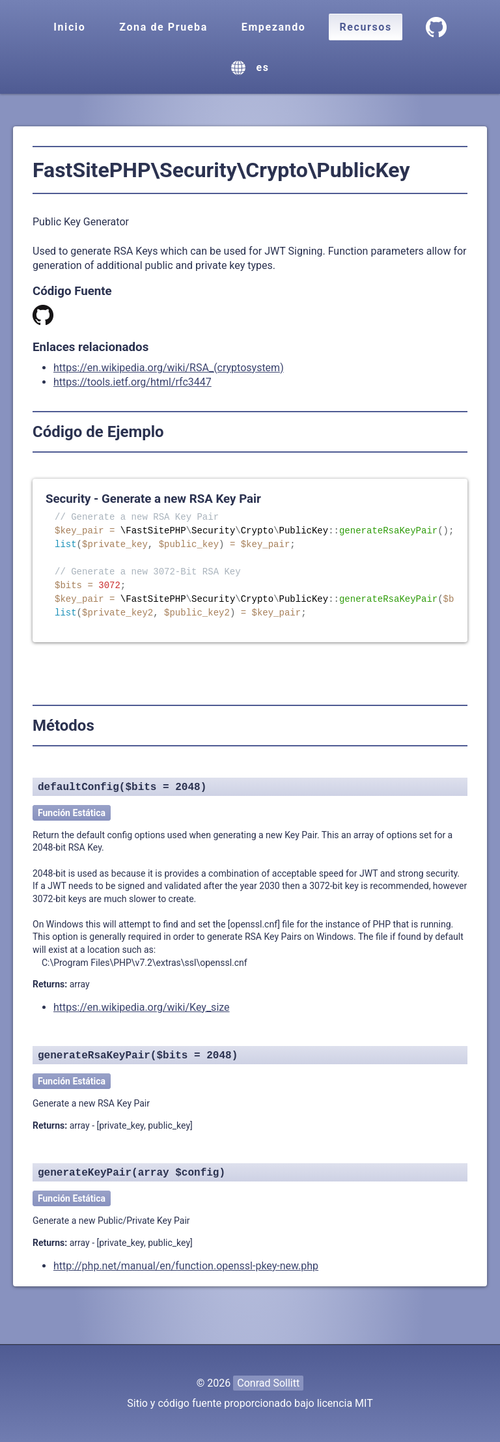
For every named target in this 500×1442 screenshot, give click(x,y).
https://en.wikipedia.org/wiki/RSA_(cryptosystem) (168, 367)
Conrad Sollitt (268, 1383)
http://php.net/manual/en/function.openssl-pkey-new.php (185, 1266)
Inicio (69, 27)
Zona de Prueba (163, 27)
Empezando (274, 27)
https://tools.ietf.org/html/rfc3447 (132, 382)
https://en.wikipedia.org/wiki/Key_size (141, 1007)
